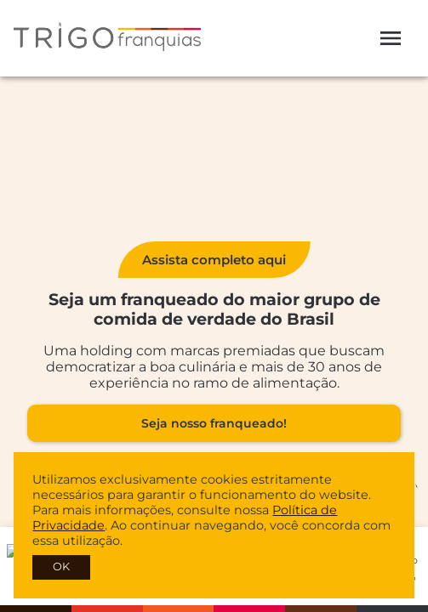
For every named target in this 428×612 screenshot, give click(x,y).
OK (61, 566)
